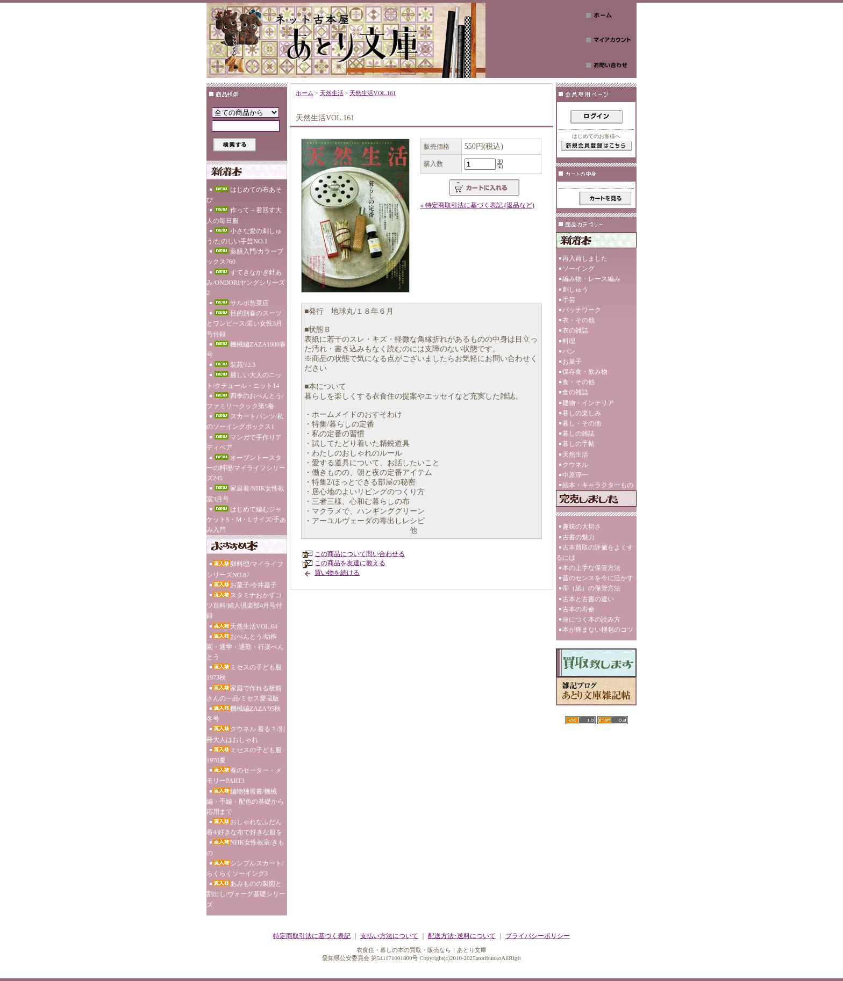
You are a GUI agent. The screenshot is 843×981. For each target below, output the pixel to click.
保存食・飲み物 (585, 372)
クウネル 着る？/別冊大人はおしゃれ (245, 734)
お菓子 (572, 361)
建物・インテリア (588, 403)
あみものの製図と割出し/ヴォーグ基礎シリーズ (245, 894)
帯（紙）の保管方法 (591, 588)
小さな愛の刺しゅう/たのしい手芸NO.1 (244, 236)
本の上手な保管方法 (591, 568)
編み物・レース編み (591, 279)
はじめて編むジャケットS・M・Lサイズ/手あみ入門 (246, 519)
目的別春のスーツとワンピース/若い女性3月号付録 (244, 323)
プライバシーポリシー (537, 936)
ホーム (304, 93)
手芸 (568, 300)
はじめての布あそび (244, 195)
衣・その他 (578, 320)
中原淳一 (575, 475)
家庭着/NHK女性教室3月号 (245, 493)
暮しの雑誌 (578, 433)
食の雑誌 (575, 392)
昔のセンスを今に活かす (597, 578)
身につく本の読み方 (591, 619)
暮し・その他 (581, 423)
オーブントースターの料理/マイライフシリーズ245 (245, 468)
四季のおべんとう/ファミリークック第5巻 (244, 401)
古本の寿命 (578, 609)
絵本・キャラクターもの (597, 485)
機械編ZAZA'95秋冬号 (243, 714)
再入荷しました (585, 258)
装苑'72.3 (234, 365)
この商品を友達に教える (350, 563)
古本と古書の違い (588, 599)
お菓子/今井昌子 (245, 585)
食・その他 (578, 382)
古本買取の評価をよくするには (594, 552)
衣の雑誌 (575, 330)
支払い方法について (389, 936)
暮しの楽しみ (581, 413)
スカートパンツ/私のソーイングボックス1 (244, 421)
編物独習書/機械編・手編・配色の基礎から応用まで (245, 802)
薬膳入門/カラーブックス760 (244, 256)
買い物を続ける (337, 572)
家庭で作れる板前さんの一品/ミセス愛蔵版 (244, 693)
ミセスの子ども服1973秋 (244, 672)
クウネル (575, 464)
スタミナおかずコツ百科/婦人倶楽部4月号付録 (244, 605)
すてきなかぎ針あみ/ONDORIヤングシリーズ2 (245, 283)
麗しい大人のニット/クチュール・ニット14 (244, 380)
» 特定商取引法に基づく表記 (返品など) (477, 205)
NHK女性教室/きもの (245, 847)
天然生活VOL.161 (372, 93)
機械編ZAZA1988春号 (246, 349)
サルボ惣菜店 (241, 303)
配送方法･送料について (462, 936)
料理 (568, 341)
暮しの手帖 (578, 444)
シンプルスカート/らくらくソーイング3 (244, 868)
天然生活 (332, 93)
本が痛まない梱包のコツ (597, 629)
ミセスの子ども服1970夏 (244, 755)
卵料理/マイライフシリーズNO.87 (244, 569)
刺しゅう (575, 289)
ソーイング (578, 268)
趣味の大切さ (581, 526)
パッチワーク (581, 310)
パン (568, 351)
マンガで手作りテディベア (244, 442)
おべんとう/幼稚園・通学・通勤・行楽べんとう (245, 647)
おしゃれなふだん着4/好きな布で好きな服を (244, 827)
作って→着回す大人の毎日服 (244, 215)
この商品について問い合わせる (360, 554)
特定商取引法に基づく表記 (312, 936)
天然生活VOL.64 (245, 626)
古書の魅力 (578, 537)
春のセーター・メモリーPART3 (244, 775)
